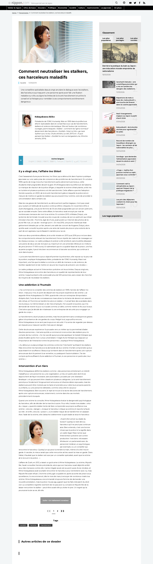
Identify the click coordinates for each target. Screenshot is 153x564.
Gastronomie (93, 8)
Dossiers (42, 8)
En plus (118, 8)
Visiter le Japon (14, 8)
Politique (52, 8)
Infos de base (30, 8)
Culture (81, 8)
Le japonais (106, 8)
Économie (62, 8)
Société (72, 8)
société (23, 525)
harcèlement (46, 525)
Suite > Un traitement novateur (56, 500)
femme (33, 525)
